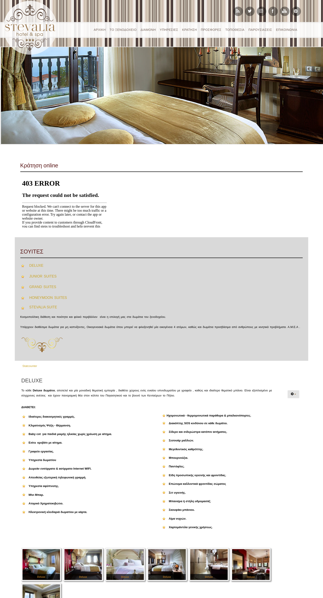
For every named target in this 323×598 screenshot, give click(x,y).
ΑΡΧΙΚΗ (100, 29)
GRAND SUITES (42, 287)
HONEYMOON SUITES (48, 298)
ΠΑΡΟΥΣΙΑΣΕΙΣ (260, 29)
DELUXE (36, 265)
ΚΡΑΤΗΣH (189, 29)
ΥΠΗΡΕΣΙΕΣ (169, 29)
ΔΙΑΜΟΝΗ (148, 29)
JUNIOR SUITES (43, 276)
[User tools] (293, 394)
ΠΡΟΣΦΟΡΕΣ (211, 29)
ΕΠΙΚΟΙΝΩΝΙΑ (286, 29)
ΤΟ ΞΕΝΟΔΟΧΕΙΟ (123, 29)
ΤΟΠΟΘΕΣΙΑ (234, 29)
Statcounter (30, 366)
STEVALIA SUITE (43, 307)
